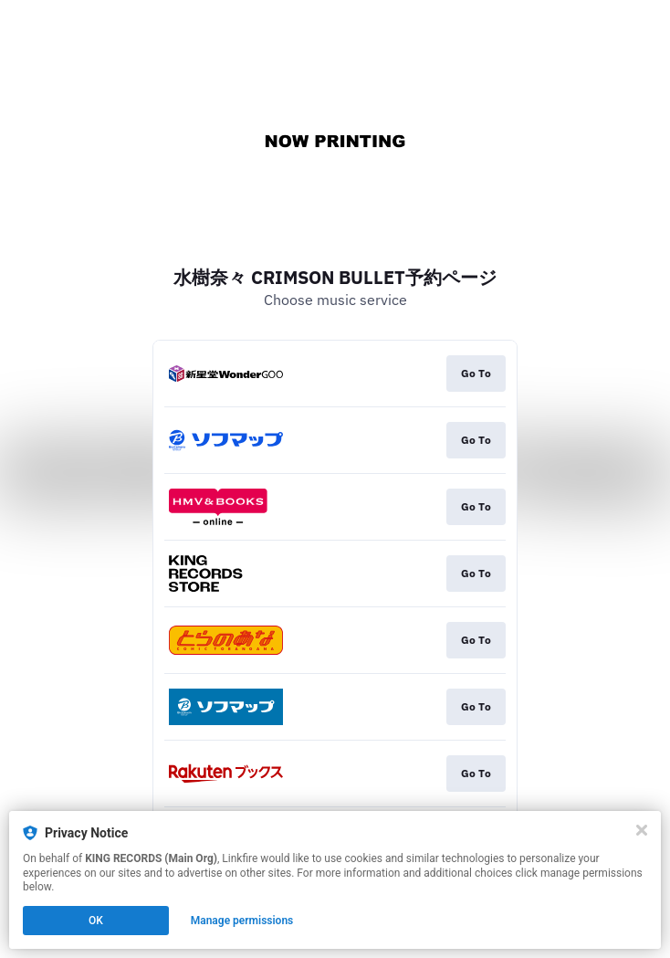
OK (96, 920)
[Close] (641, 830)
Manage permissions (242, 920)
